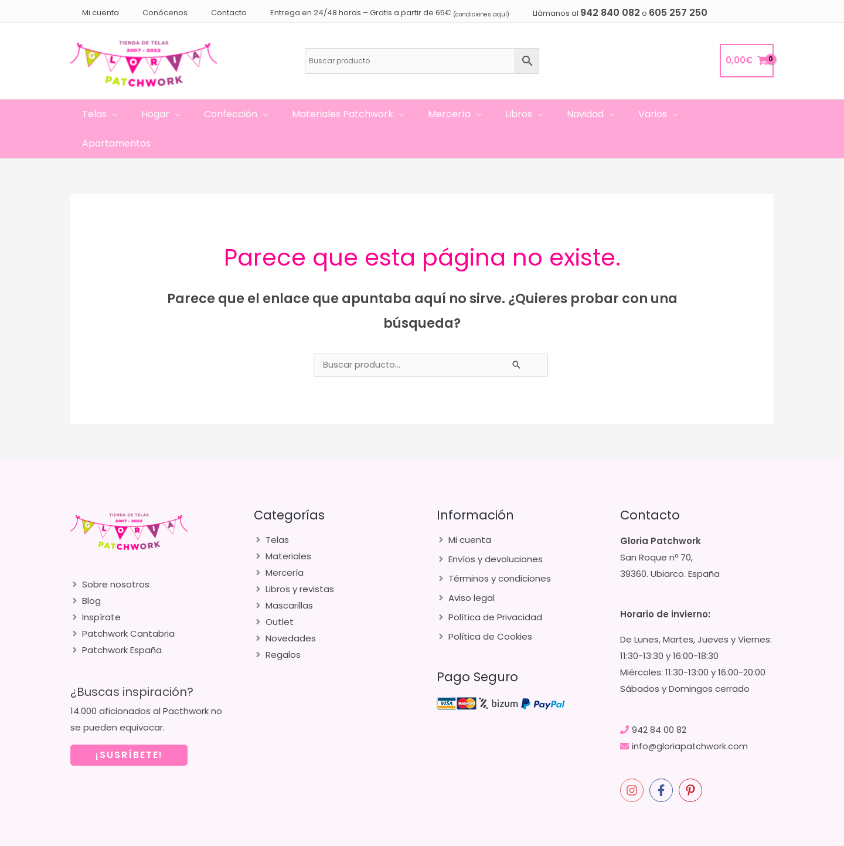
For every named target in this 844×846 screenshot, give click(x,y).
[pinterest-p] (692, 761)
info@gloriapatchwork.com (690, 717)
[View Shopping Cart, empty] (747, 60)
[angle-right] (109, 555)
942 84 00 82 (659, 700)
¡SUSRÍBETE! (129, 725)
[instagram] (633, 761)
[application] (126, 114)
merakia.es (684, 834)
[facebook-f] (662, 761)
